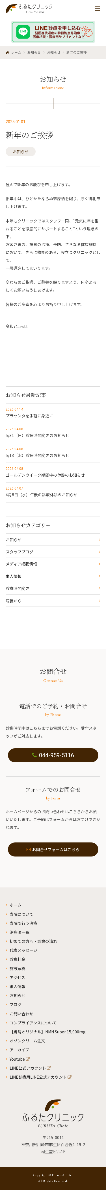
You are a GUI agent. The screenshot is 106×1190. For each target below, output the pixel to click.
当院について (21, 914)
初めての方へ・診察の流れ (33, 941)
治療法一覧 (19, 932)
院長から (13, 600)
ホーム (15, 905)
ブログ (15, 1004)
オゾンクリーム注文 (27, 1040)
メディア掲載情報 (21, 564)
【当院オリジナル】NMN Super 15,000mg (48, 1032)
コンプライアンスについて (33, 1023)
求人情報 (13, 576)
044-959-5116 (53, 755)
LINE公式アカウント (28, 1068)
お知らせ (21, 151)
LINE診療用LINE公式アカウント (38, 1077)
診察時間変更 (17, 588)
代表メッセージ (23, 950)
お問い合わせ (21, 1014)
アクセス (17, 977)
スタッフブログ (19, 552)
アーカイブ (19, 1049)
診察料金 (17, 959)
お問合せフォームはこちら (53, 849)
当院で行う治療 (23, 923)
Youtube (17, 1059)
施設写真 (17, 968)
